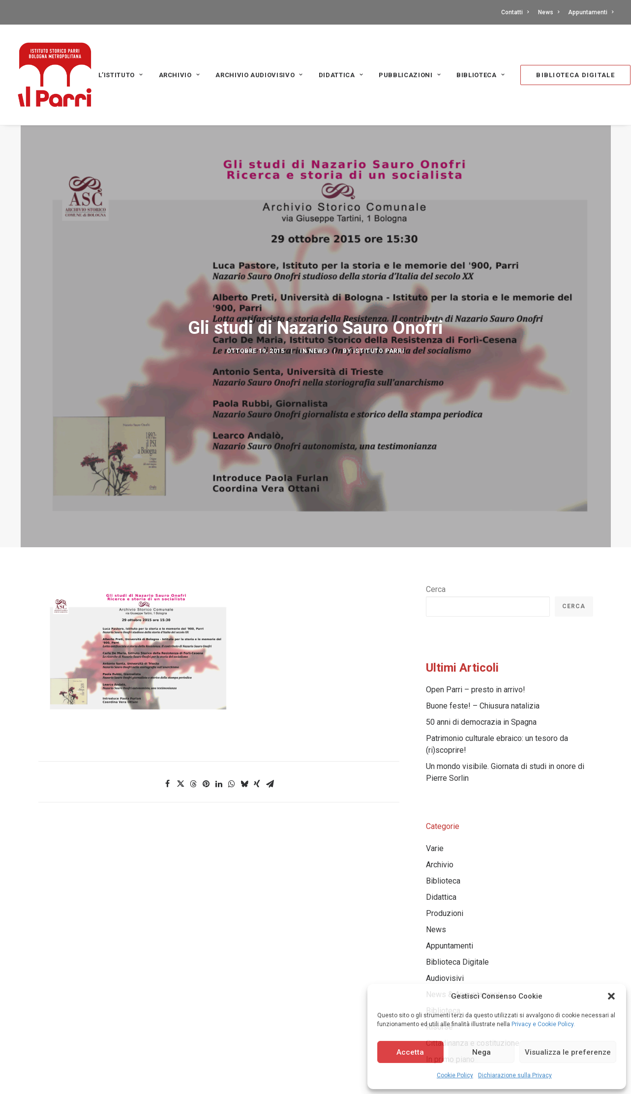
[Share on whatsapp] (232, 705)
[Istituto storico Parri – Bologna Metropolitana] (54, 75)
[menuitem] (516, 12)
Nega (481, 1052)
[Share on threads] (193, 705)
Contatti (515, 12)
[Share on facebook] (168, 705)
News (548, 12)
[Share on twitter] (180, 705)
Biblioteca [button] (480, 75)
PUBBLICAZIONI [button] (410, 75)
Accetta (410, 1052)
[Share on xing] (257, 705)
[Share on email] (270, 705)
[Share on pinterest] (206, 705)
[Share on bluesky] (244, 705)
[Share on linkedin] (219, 705)
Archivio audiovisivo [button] (259, 75)
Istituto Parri (378, 311)
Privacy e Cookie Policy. (543, 1024)
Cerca (436, 510)
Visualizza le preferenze (568, 1052)
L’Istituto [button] (120, 75)
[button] (611, 996)
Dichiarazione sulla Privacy (515, 1075)
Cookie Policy (455, 1075)
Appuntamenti (590, 12)
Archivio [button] (179, 75)
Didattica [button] (341, 75)
